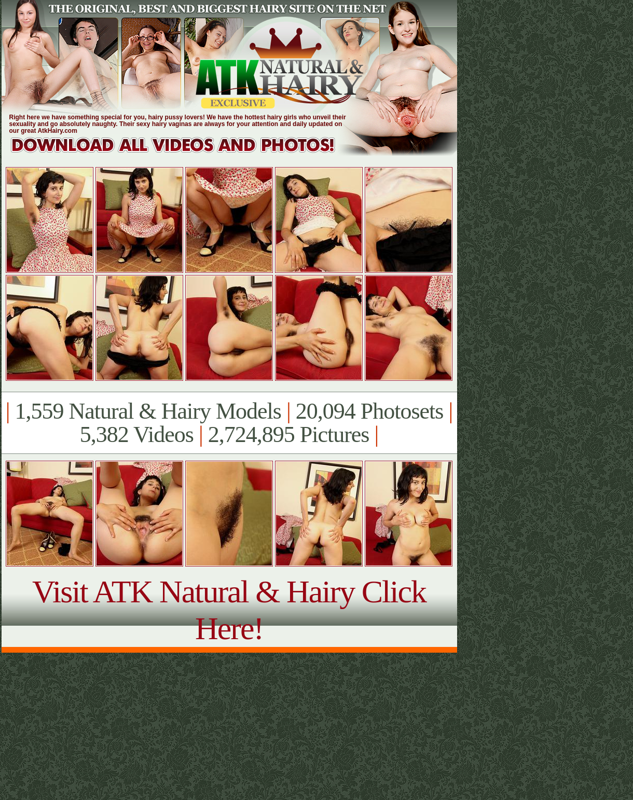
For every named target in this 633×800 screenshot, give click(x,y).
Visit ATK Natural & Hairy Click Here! (229, 610)
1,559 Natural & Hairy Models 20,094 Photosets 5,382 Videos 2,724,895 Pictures (229, 422)
